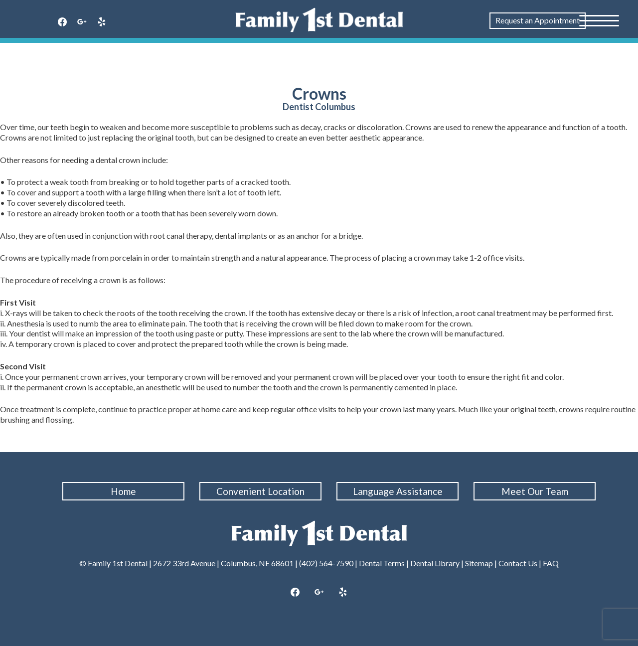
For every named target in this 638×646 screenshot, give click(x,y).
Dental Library (435, 563)
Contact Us (517, 563)
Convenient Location (260, 491)
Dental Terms (382, 563)
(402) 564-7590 (326, 563)
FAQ (551, 563)
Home (123, 491)
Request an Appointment (537, 20)
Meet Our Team (534, 491)
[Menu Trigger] (599, 20)
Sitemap (479, 563)
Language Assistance (398, 491)
